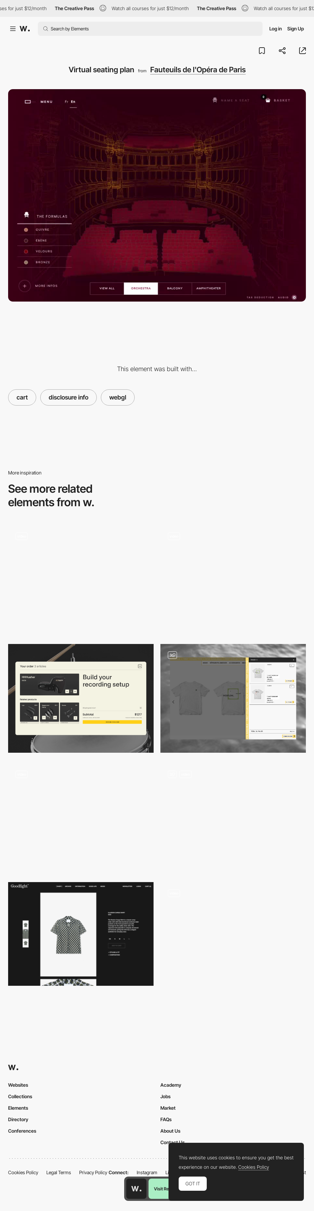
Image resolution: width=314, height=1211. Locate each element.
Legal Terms (58, 1172)
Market (168, 1108)
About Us (170, 1131)
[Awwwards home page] (136, 1189)
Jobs (165, 1096)
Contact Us (172, 1142)
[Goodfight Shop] (81, 934)
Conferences (22, 1131)
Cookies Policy (23, 1172)
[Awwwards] (25, 28)
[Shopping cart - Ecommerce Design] (233, 698)
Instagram (147, 1172)
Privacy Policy (93, 1172)
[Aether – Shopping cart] (233, 579)
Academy (170, 1085)
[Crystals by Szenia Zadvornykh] (233, 936)
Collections (20, 1096)
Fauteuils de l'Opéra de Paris (198, 69)
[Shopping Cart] (81, 579)
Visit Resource (168, 1188)
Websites (18, 1085)
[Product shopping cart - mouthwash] (81, 815)
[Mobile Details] (233, 817)
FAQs (166, 1119)
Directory (18, 1119)
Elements (18, 1108)
